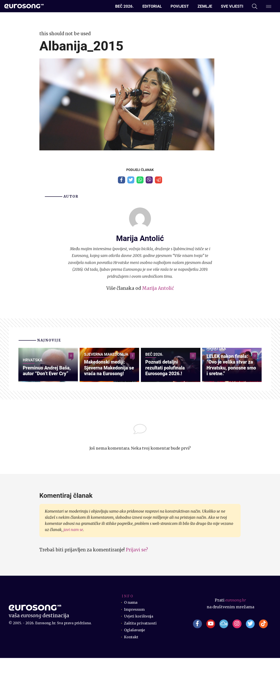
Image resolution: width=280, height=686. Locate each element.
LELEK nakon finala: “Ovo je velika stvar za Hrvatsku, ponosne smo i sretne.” (230, 388)
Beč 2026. (124, 6)
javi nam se (73, 557)
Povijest (180, 6)
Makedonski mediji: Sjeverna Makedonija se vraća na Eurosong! (109, 391)
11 (192, 359)
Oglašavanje (135, 658)
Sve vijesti (232, 6)
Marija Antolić (158, 290)
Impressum (135, 637)
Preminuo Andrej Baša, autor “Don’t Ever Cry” (44, 394)
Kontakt (132, 664)
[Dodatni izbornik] (268, 6)
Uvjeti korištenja (140, 644)
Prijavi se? (137, 577)
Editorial (152, 6)
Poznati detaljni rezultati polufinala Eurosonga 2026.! (167, 394)
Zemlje (205, 6)
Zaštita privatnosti (142, 651)
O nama (131, 630)
